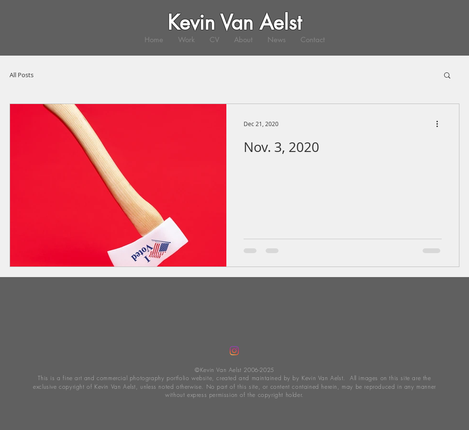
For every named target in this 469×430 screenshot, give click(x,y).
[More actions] (440, 123)
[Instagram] (234, 350)
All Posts (22, 75)
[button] (447, 76)
